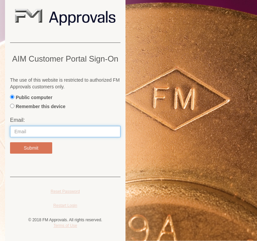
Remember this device (41, 106)
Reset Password (65, 191)
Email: (17, 120)
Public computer (34, 97)
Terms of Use (65, 225)
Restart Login (65, 205)
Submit (31, 148)
